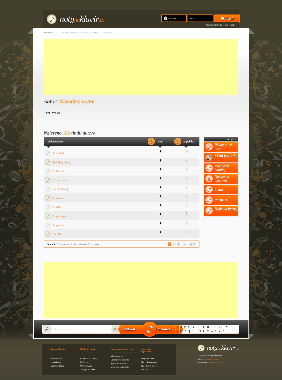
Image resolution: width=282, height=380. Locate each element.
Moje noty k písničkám (120, 367)
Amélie (57, 207)
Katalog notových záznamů (75, 32)
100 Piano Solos (62, 162)
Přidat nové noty (223, 146)
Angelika (58, 225)
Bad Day (58, 234)
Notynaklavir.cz (50, 32)
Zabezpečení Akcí (87, 369)
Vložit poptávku (226, 155)
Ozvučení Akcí (86, 366)
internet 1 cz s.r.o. (212, 359)
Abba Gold (59, 171)
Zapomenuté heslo (214, 25)
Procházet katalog (222, 168)
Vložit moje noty (118, 356)
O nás (219, 189)
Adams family (61, 180)
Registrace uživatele (119, 363)
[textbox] (80, 329)
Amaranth (58, 198)
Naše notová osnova (149, 366)
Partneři (221, 200)
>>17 (192, 244)
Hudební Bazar (56, 358)
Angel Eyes (59, 216)
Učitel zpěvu (85, 362)
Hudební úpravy (226, 209)
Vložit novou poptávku (120, 360)
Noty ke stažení (147, 358)
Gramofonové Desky (88, 358)
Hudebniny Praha (57, 366)
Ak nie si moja (61, 189)
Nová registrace (230, 25)
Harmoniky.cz (55, 362)
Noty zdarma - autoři (149, 362)
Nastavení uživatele (222, 178)
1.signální (58, 153)
